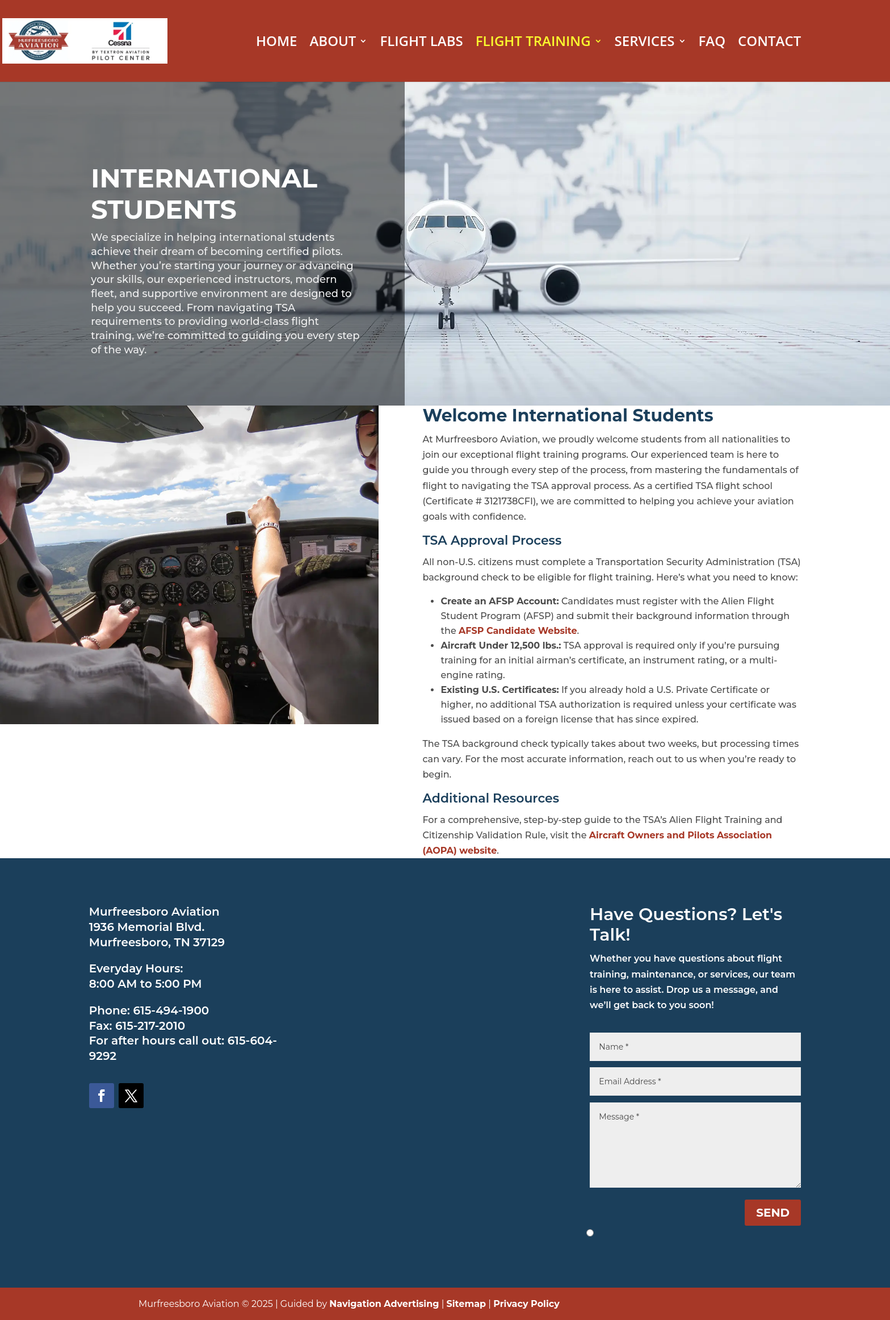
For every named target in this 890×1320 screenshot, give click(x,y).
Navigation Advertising (384, 1303)
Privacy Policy (526, 1303)
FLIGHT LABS (421, 43)
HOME (276, 43)
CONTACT (769, 43)
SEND (773, 1212)
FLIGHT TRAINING (533, 43)
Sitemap (466, 1303)
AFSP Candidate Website (518, 630)
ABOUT (332, 43)
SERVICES (645, 43)
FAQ (712, 43)
